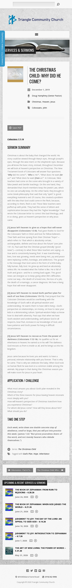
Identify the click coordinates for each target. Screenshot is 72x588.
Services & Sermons (19, 50)
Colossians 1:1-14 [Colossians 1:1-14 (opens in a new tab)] (15, 139)
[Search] (34, 4)
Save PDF (15, 127)
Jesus (52, 101)
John (45, 107)
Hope (35, 453)
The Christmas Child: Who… (50, 470)
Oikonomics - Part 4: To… (20, 470)
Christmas (36, 101)
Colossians (37, 107)
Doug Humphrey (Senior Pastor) (47, 95)
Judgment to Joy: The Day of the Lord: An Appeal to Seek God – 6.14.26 (38, 520)
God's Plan (27, 453)
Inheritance (44, 453)
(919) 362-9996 (51, 577)
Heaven (45, 101)
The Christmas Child (27, 449)
